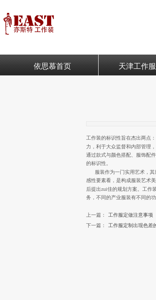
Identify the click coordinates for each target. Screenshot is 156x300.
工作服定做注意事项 (119, 215)
